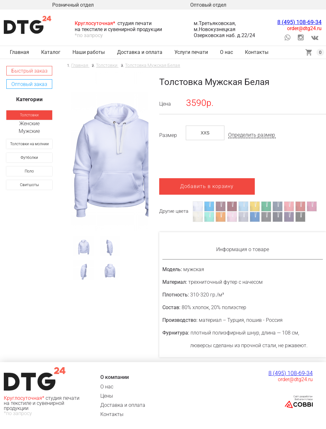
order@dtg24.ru (304, 28)
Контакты (111, 414)
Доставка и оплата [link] (139, 52)
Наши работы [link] (88, 52)
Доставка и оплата (122, 405)
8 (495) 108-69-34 (299, 22)
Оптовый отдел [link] (208, 5)
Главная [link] (19, 52)
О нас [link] (226, 52)
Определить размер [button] (251, 135)
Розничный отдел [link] (73, 5)
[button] (29, 70)
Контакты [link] (256, 52)
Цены (106, 396)
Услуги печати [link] (191, 52)
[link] (29, 115)
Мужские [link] (29, 131)
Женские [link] (29, 123)
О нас (106, 387)
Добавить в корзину (207, 186)
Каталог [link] (50, 52)
